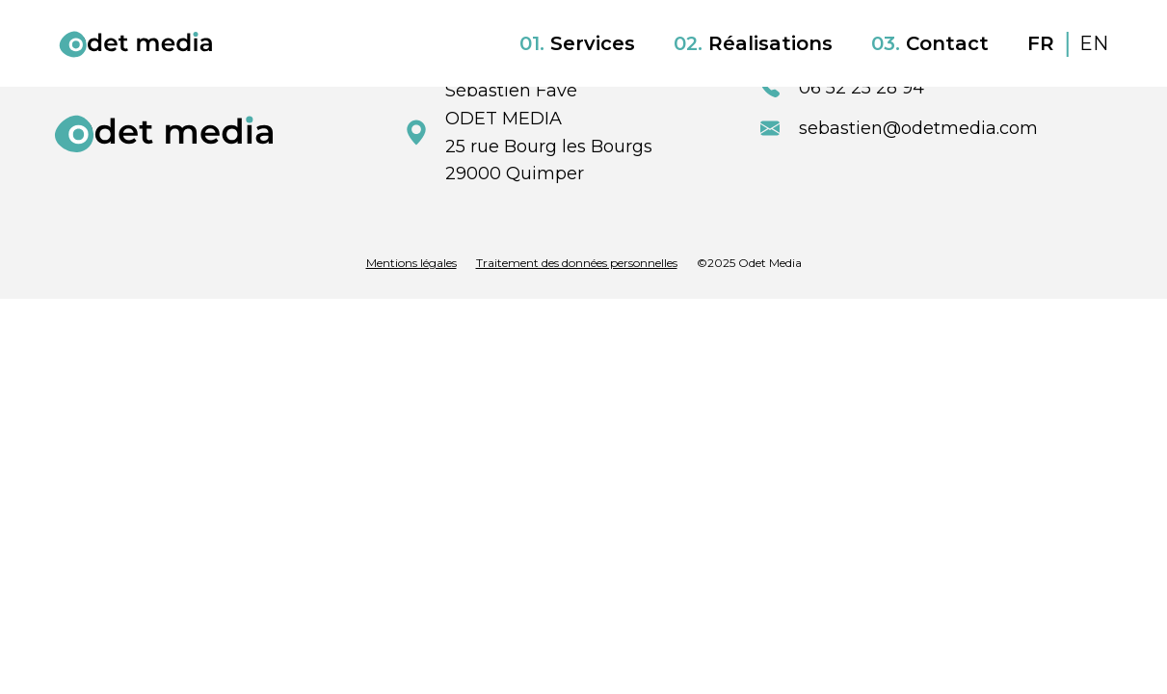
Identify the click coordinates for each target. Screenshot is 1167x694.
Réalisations (753, 43)
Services (577, 43)
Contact (930, 43)
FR (1043, 43)
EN (1093, 43)
